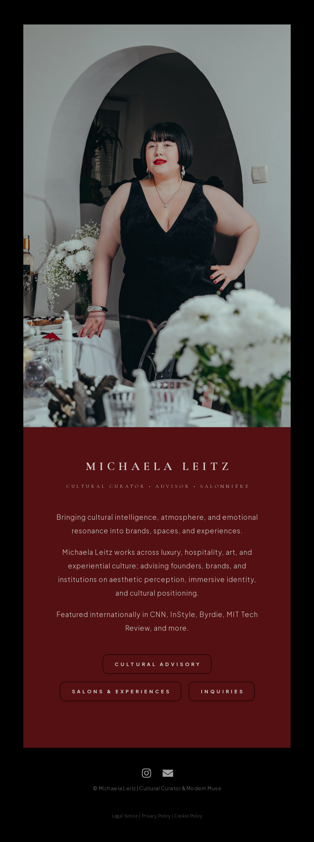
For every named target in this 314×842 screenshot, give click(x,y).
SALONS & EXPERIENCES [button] (121, 695)
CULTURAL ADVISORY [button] (158, 668)
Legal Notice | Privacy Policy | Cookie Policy (157, 819)
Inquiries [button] (222, 695)
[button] (146, 776)
